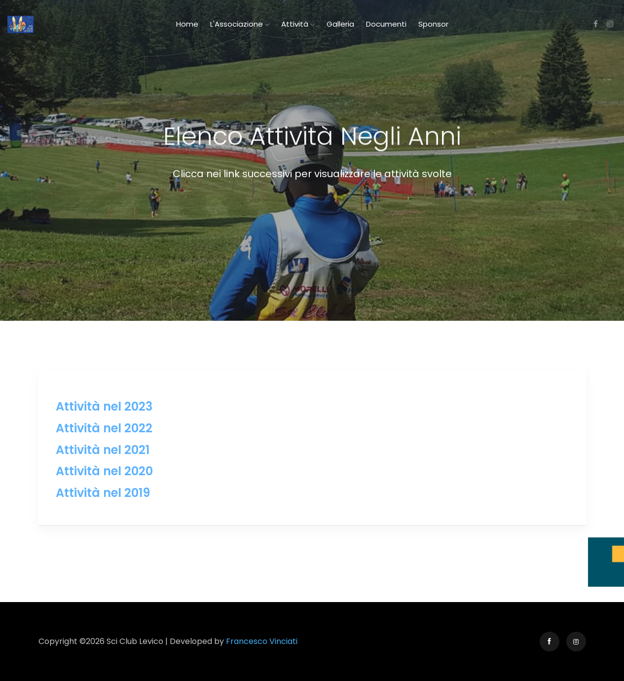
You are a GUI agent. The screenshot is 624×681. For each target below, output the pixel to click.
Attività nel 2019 (103, 493)
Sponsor (433, 24)
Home (187, 24)
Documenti (386, 24)
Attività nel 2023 (104, 406)
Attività (298, 24)
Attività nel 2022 (104, 428)
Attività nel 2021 (102, 450)
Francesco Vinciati (261, 641)
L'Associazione (239, 24)
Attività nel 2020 (104, 471)
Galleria (340, 24)
